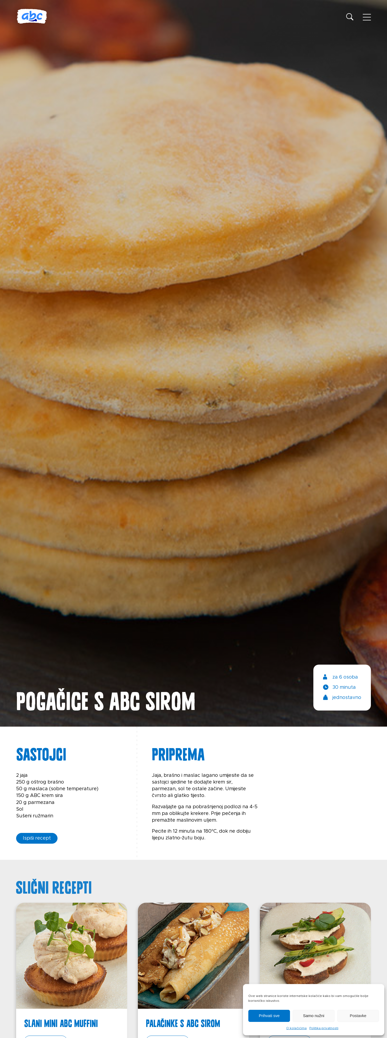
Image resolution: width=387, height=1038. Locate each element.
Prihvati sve (269, 1015)
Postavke (358, 1015)
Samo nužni (313, 1015)
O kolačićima (296, 1028)
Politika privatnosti (323, 1028)
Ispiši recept (37, 838)
